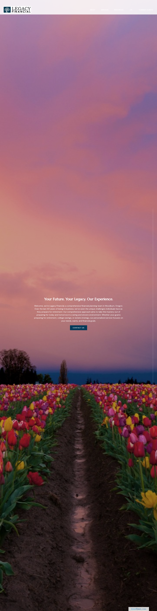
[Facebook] (153, 397)
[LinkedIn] (153, 401)
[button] (92, 5)
